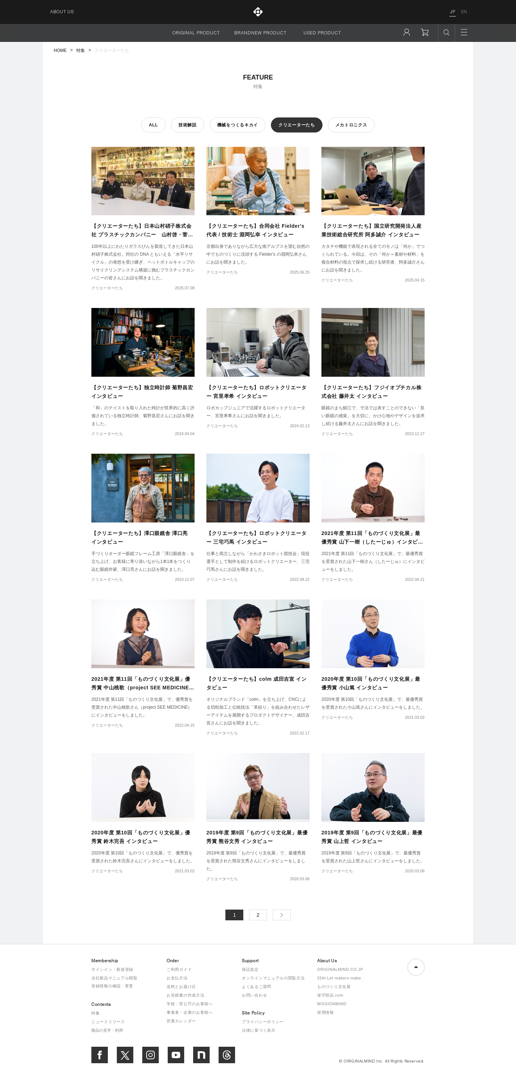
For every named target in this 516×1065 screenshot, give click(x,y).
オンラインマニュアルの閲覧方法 (273, 978)
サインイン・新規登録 (112, 969)
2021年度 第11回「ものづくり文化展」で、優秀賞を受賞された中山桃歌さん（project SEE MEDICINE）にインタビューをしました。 (142, 707)
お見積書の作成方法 (185, 995)
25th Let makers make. (340, 978)
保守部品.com (330, 995)
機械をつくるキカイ (237, 124)
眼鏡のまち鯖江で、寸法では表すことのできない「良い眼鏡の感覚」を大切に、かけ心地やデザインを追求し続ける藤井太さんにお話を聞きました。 (373, 415)
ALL (153, 124)
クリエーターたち (296, 124)
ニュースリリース (108, 1022)
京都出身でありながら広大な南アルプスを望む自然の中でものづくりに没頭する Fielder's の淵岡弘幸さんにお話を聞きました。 (258, 254)
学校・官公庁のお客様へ (190, 1004)
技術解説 (187, 124)
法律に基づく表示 (259, 1030)
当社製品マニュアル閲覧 (114, 978)
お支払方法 (177, 978)
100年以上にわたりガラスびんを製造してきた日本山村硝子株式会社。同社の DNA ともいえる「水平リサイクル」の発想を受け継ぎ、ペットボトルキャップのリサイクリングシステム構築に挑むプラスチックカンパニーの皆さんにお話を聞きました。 (143, 262)
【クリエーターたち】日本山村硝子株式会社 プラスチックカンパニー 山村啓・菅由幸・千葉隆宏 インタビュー (142, 234)
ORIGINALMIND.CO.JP (340, 969)
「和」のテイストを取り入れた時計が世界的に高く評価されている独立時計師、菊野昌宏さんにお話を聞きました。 (143, 415)
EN (464, 11)
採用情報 (325, 1012)
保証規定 (250, 969)
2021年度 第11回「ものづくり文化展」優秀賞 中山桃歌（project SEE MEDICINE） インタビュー (142, 687)
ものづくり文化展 (334, 986)
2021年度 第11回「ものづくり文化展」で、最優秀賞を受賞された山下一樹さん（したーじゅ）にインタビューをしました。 (373, 561)
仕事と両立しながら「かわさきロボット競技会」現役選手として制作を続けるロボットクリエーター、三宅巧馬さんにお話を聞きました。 (258, 561)
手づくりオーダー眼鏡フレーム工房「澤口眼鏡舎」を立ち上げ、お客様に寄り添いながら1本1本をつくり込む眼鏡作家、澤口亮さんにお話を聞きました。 (143, 561)
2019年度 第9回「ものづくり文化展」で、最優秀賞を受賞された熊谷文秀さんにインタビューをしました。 (256, 860)
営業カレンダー (181, 1021)
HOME (60, 50)
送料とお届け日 (181, 986)
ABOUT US (62, 11)
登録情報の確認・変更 (112, 986)
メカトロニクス (351, 124)
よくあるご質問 (256, 986)
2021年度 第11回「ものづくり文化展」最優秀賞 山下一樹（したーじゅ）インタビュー (372, 541)
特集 (80, 50)
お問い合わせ (254, 995)
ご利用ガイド (179, 969)
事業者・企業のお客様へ (190, 1012)
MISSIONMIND (332, 1004)
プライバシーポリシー (263, 1022)
